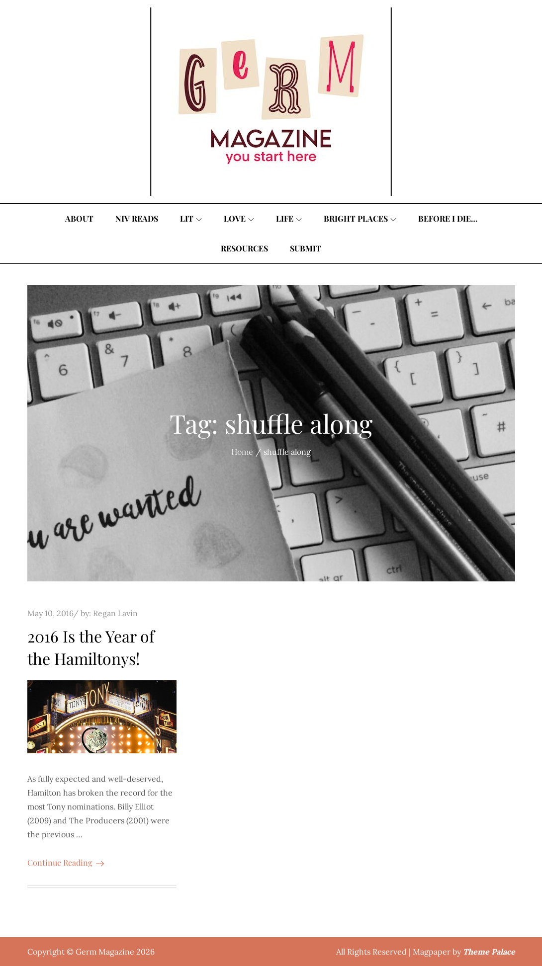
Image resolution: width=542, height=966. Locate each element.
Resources (244, 248)
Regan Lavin (115, 613)
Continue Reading (65, 862)
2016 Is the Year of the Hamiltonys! (91, 647)
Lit (191, 218)
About (79, 218)
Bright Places (360, 218)
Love (239, 218)
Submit (305, 248)
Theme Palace (489, 952)
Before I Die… (447, 218)
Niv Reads (136, 218)
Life (289, 218)
